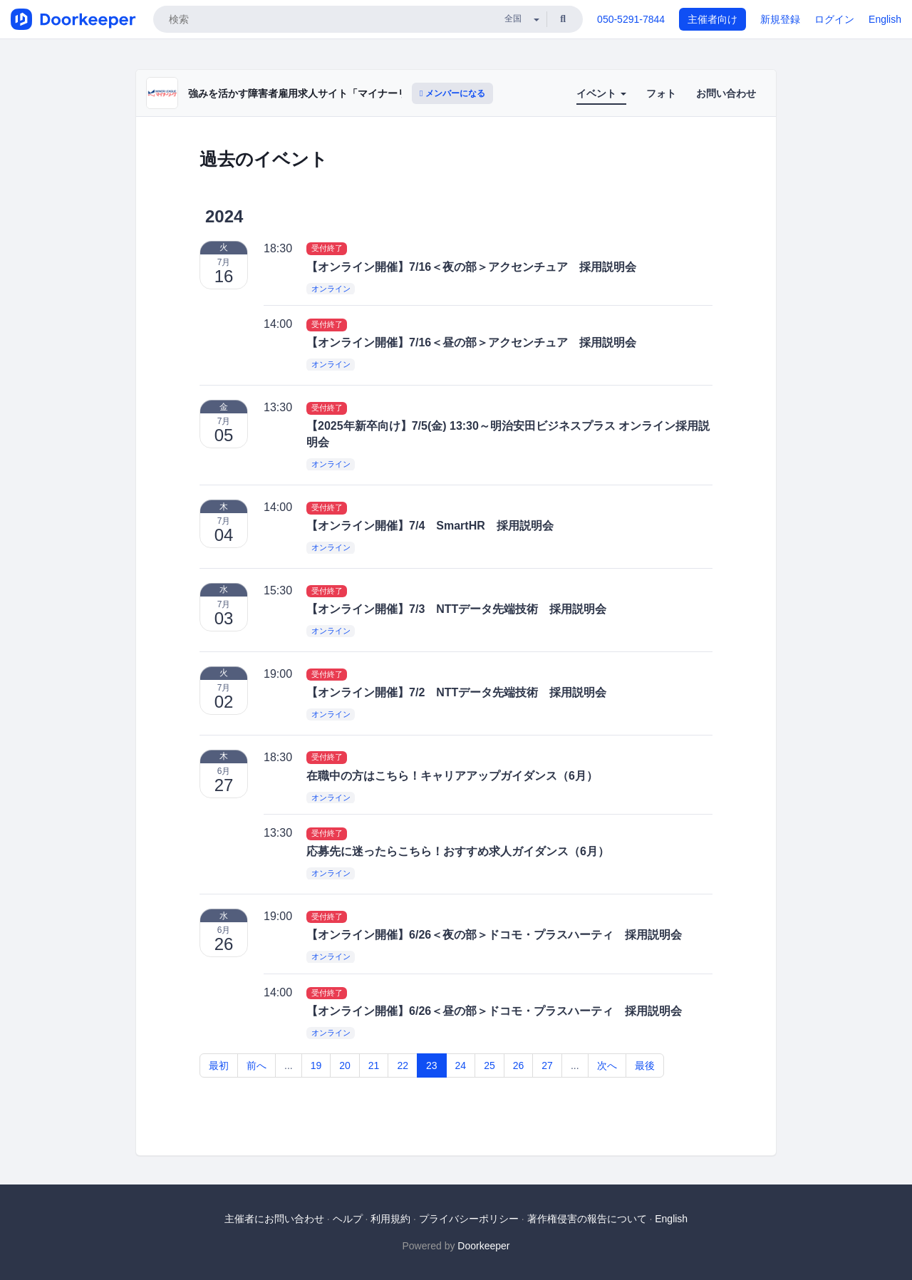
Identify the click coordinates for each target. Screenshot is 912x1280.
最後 (645, 1065)
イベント (601, 93)
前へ (256, 1065)
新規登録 (780, 19)
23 (431, 1065)
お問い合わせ (726, 93)
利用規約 (390, 1218)
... (288, 1065)
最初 (219, 1065)
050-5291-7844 (631, 19)
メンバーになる (452, 93)
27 (547, 1065)
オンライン (331, 288)
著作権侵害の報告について (587, 1218)
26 (518, 1065)
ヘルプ (348, 1218)
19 (316, 1065)
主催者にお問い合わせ (274, 1218)
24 (461, 1065)
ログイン (834, 19)
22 (402, 1065)
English (885, 19)
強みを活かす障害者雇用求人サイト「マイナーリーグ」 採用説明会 (339, 93)
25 (489, 1065)
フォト (661, 93)
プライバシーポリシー (469, 1218)
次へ (607, 1065)
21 (374, 1065)
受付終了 (327, 248)
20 (345, 1065)
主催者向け (712, 19)
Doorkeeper (483, 1245)
